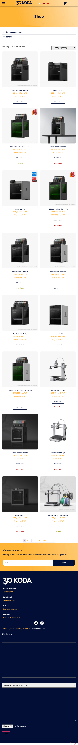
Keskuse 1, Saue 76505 (12, 618)
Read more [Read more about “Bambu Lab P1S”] (20, 526)
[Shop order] (63, 48)
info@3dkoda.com (10, 609)
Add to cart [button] (20, 101)
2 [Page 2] (27, 541)
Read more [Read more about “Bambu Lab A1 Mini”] (58, 401)
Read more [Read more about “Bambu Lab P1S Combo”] (20, 463)
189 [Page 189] (39, 541)
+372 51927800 (8, 600)
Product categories (14, 32)
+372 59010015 (9, 592)
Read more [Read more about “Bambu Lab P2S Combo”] (58, 157)
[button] (3, 3)
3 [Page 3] (30, 541)
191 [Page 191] (49, 541)
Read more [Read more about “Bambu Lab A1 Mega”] (58, 463)
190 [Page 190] (44, 541)
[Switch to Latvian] (44, 3)
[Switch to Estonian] (40, 3)
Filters (9, 37)
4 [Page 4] (32, 541)
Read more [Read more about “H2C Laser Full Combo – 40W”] (58, 220)
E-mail (5, 606)
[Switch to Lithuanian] (48, 3)
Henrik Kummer (9, 588)
